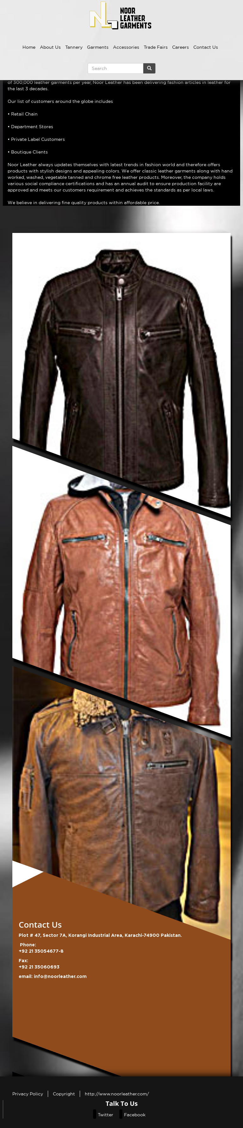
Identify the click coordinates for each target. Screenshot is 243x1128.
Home (28, 47)
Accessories (126, 47)
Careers (180, 47)
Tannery (74, 47)
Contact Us (205, 47)
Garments (98, 47)
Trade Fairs (156, 47)
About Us (50, 47)
